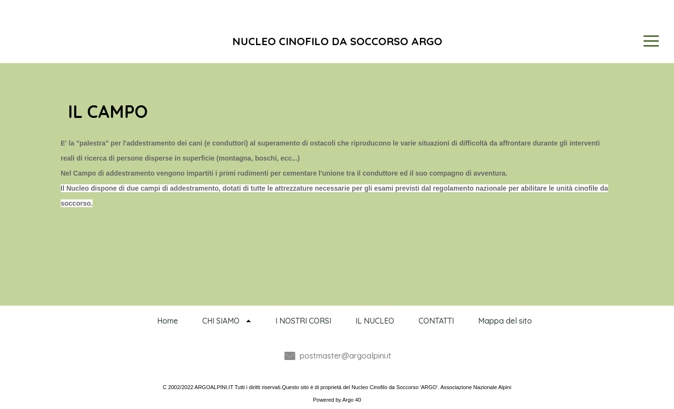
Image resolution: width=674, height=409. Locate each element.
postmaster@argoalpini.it (345, 355)
